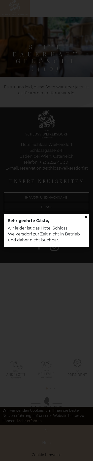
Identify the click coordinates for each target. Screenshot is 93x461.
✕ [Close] (86, 217)
